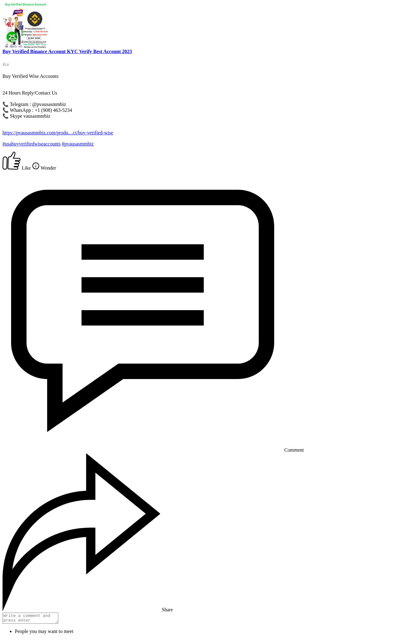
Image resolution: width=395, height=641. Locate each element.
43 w (5, 64)
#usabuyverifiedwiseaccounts (31, 143)
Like (17, 168)
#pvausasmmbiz (78, 143)
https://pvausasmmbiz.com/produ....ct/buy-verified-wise (57, 132)
